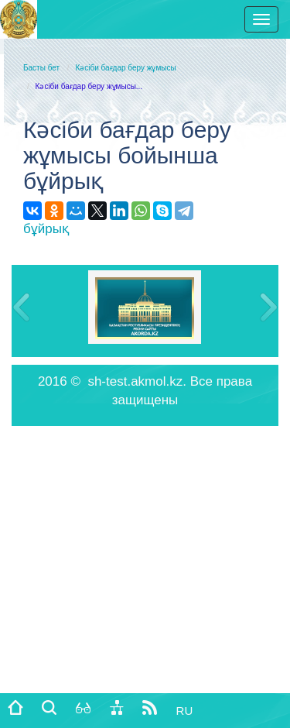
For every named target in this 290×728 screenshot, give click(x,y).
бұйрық (46, 228)
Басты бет (41, 68)
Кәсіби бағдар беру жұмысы (125, 68)
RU (184, 710)
